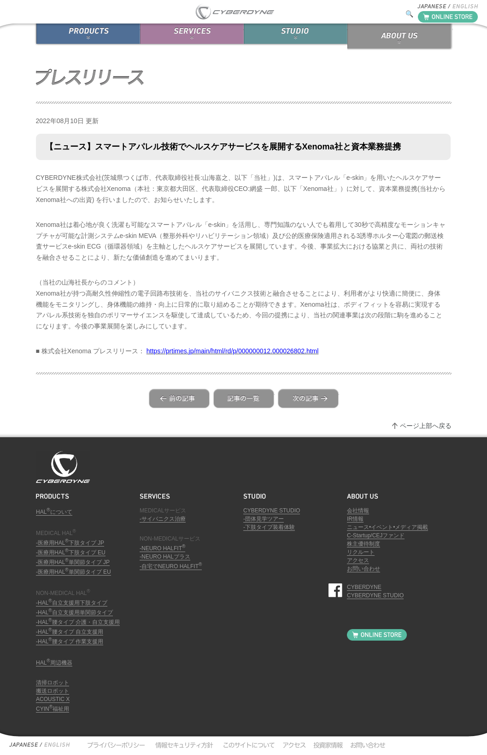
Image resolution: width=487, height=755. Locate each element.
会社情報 (358, 510)
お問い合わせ (363, 568)
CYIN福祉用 (52, 709)
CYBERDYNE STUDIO (271, 510)
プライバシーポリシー (116, 745)
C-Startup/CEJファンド (376, 535)
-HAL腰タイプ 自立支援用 (69, 632)
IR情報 (355, 519)
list (244, 398)
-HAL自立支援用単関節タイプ (74, 612)
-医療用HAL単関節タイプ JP (73, 562)
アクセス (358, 560)
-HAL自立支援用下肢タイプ (71, 603)
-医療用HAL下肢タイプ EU (71, 552)
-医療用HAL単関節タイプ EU (73, 572)
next (308, 398)
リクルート (361, 552)
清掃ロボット (52, 682)
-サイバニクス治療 (163, 519)
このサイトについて (246, 745)
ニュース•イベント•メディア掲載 (387, 527)
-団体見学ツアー (263, 519)
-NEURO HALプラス (165, 556)
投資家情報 (327, 745)
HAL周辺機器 (54, 663)
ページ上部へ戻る (426, 425)
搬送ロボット (52, 691)
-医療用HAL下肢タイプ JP (70, 543)
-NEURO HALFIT (162, 548)
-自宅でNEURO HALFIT (171, 566)
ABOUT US (400, 37)
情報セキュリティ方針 (183, 745)
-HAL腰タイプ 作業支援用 (69, 641)
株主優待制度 (363, 544)
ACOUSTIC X (53, 699)
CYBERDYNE (364, 587)
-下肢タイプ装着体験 (269, 527)
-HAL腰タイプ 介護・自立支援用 (78, 622)
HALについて (54, 512)
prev (179, 398)
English (56, 745)
